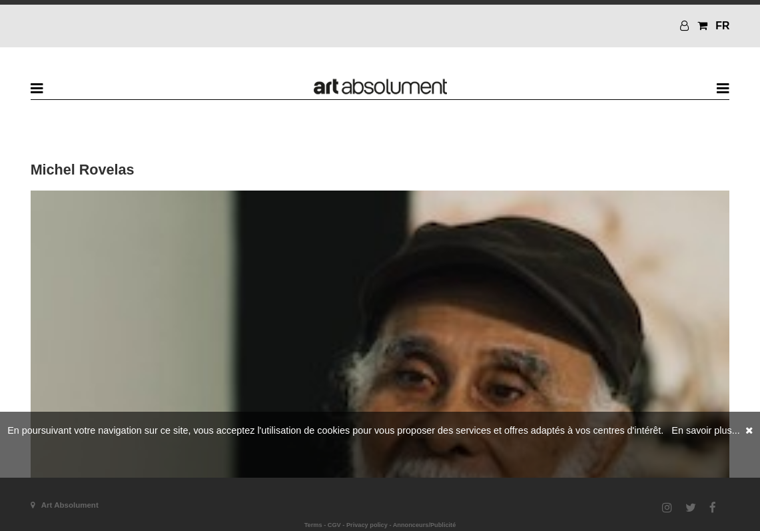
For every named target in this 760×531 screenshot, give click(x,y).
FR (722, 25)
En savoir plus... (705, 430)
